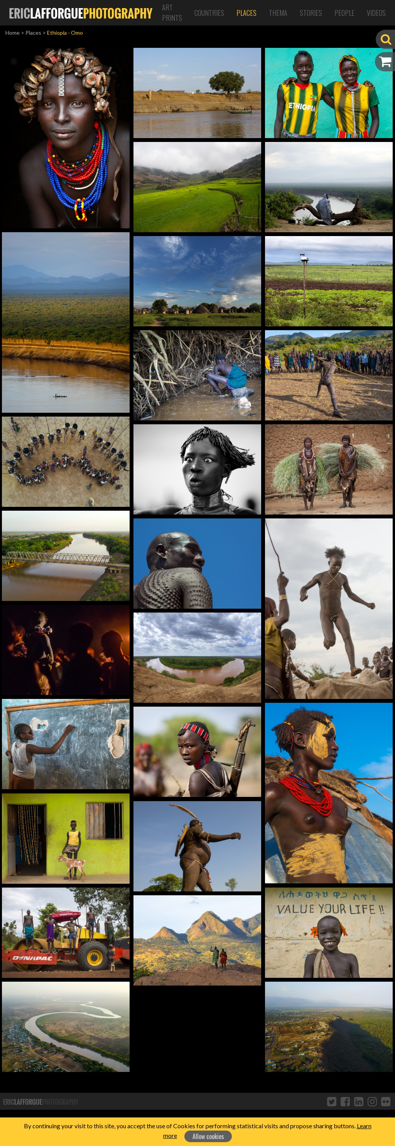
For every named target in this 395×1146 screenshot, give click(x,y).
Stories (311, 13)
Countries (209, 13)
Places (246, 13)
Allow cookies (208, 1136)
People (344, 13)
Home (12, 32)
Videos (376, 13)
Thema (278, 13)
